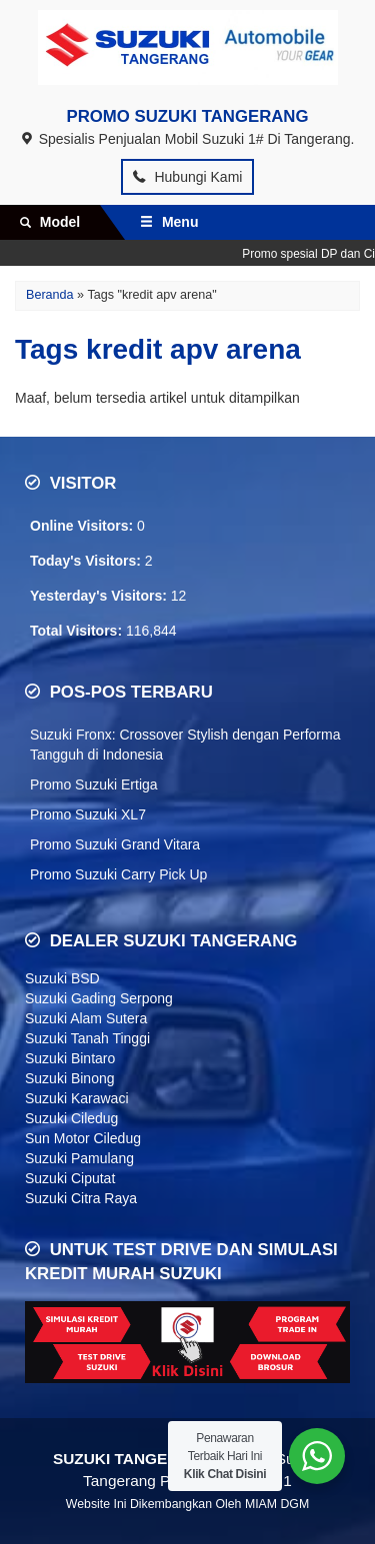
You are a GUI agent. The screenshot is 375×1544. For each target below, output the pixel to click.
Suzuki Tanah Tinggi (87, 1038)
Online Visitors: (83, 526)
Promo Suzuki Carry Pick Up (118, 874)
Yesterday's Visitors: (100, 596)
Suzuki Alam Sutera (86, 1018)
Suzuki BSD (62, 978)
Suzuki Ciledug (71, 1118)
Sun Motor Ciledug (83, 1138)
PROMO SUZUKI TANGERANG (187, 116)
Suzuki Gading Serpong (99, 998)
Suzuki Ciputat (70, 1178)
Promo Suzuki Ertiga (94, 784)
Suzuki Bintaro (70, 1058)
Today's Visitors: (87, 561)
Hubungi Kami (188, 177)
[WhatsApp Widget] (317, 1456)
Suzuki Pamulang (79, 1158)
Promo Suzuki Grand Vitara (115, 844)
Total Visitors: (78, 631)
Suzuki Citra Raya (81, 1198)
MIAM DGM (277, 1504)
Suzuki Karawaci (77, 1098)
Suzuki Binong (70, 1078)
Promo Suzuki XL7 (88, 814)
